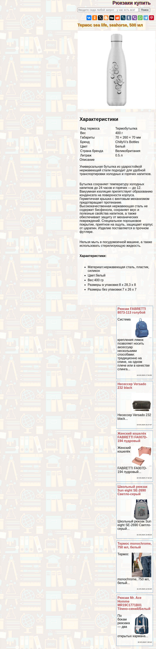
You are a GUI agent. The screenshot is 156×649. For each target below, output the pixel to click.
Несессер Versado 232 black (132, 385)
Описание (87, 159)
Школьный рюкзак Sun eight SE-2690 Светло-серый (132, 490)
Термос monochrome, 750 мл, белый (135, 545)
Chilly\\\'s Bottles (127, 142)
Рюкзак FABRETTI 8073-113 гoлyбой (132, 310)
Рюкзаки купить (134, 3)
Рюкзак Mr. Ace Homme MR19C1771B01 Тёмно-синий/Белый (134, 603)
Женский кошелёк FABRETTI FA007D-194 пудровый (132, 437)
